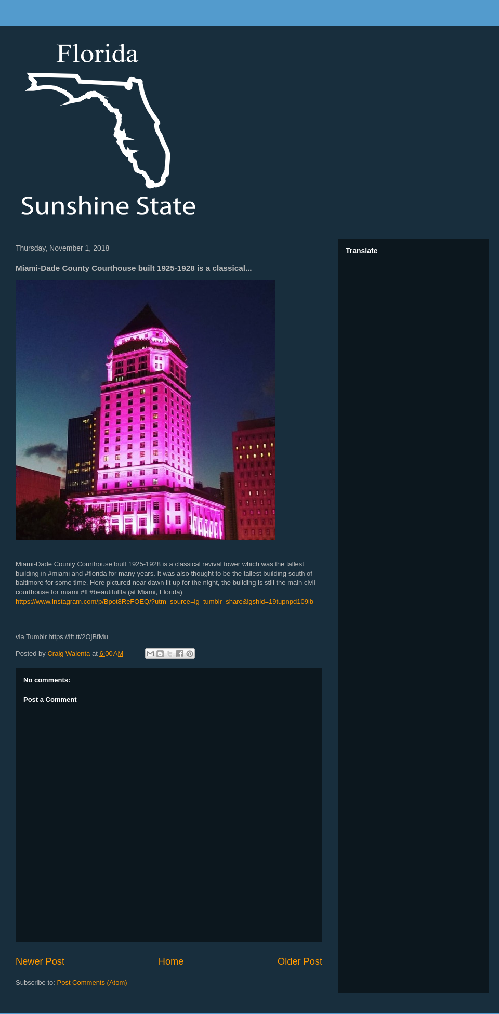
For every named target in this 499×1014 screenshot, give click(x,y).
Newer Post (40, 961)
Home (171, 961)
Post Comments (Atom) (92, 982)
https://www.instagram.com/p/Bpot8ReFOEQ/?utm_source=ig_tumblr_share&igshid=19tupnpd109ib (164, 601)
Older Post (300, 961)
